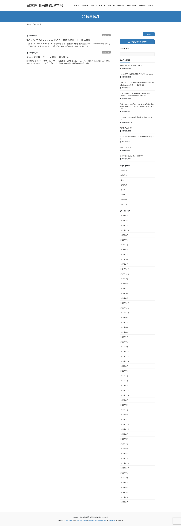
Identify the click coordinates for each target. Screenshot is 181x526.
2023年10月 (125, 312)
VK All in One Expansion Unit (97, 520)
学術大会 (124, 175)
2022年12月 (125, 351)
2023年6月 (124, 327)
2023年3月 (124, 342)
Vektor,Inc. (112, 520)
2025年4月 (124, 254)
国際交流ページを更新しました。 (132, 65)
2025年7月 (124, 240)
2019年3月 (124, 492)
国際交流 (124, 185)
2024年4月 (124, 298)
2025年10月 (125, 230)
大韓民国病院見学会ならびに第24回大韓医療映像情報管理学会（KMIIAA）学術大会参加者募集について (137, 106)
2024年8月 (124, 283)
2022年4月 (124, 381)
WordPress (69, 520)
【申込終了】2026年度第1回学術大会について (136, 74)
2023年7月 (124, 322)
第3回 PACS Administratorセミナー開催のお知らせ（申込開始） (59, 40)
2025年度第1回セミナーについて (131, 156)
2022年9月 (124, 366)
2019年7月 (124, 482)
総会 (122, 180)
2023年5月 (124, 332)
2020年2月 (124, 453)
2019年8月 (124, 478)
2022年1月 (124, 385)
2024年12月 (125, 269)
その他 (123, 194)
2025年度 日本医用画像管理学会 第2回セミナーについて (137, 118)
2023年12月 (125, 303)
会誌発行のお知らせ (127, 128)
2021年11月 (125, 390)
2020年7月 (124, 444)
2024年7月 (124, 288)
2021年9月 (124, 400)
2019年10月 (125, 468)
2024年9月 (124, 279)
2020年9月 (124, 434)
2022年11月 (125, 356)
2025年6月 (124, 245)
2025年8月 (124, 235)
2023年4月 (124, 337)
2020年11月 (125, 424)
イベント (124, 204)
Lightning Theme (81, 520)
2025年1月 (124, 264)
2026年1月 (124, 225)
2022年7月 (124, 371)
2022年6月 (124, 376)
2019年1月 (124, 502)
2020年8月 (124, 439)
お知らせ (124, 170)
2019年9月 (124, 473)
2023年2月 (124, 347)
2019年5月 (124, 487)
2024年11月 (125, 274)
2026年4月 (124, 215)
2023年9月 (124, 317)
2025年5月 (124, 249)
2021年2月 (124, 419)
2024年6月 (124, 293)
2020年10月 (125, 429)
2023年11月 (125, 308)
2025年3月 (124, 259)
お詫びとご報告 (125, 147)
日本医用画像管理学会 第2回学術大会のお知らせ (137, 137)
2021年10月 (125, 395)
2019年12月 (125, 463)
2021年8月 (124, 405)
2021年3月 (124, 414)
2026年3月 (124, 220)
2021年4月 (124, 410)
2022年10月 (125, 361)
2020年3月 (124, 448)
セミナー (106, 35)
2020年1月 (124, 458)
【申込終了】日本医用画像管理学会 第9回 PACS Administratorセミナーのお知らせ (137, 83)
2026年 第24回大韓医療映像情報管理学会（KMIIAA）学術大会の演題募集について (135, 94)
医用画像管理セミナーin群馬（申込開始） (48, 57)
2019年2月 (124, 497)
